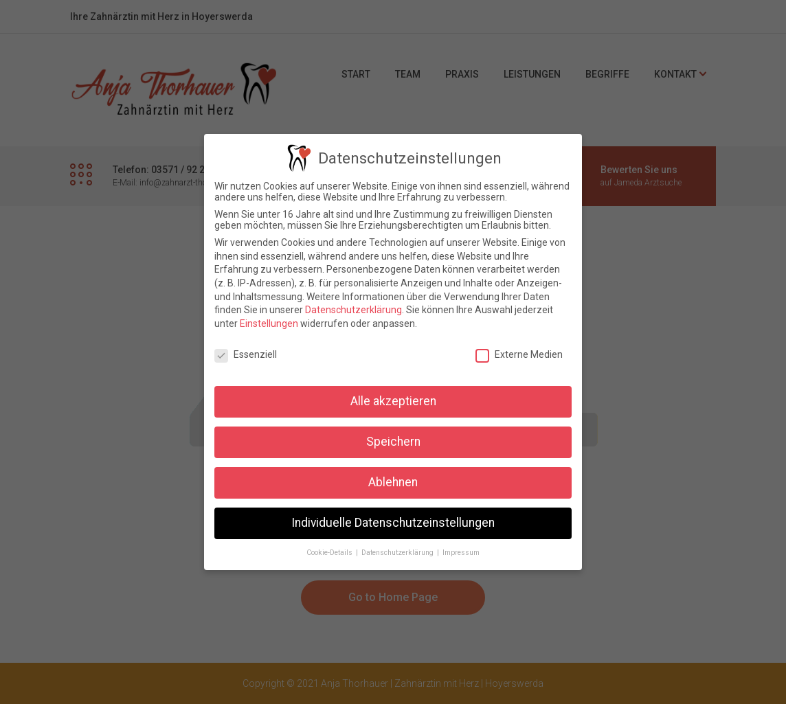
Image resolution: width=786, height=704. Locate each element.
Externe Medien (519, 352)
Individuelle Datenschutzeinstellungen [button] (393, 521)
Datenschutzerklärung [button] (398, 551)
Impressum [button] (461, 551)
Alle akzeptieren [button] (393, 400)
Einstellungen (269, 321)
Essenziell (245, 352)
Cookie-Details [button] (330, 551)
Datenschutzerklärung (353, 308)
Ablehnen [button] (393, 481)
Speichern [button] (393, 440)
